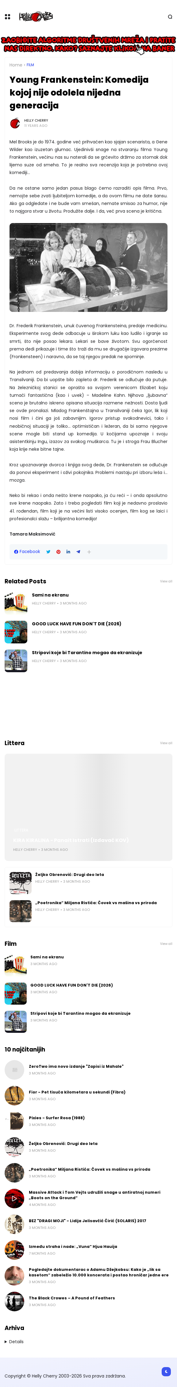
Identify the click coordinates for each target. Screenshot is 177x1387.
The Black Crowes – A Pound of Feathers (72, 1298)
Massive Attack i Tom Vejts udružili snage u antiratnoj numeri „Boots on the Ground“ (94, 1195)
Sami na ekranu (50, 595)
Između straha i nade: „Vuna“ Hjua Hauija (73, 1246)
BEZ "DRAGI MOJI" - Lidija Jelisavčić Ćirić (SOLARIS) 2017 (87, 1220)
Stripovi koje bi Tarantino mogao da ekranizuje (87, 653)
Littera (21, 830)
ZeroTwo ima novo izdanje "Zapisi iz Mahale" (76, 1066)
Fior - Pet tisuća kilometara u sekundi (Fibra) (77, 1092)
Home (16, 65)
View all (166, 581)
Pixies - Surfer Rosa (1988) (57, 1117)
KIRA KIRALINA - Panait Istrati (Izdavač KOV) (71, 840)
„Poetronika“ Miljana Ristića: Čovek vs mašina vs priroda (96, 902)
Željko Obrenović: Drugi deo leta (69, 874)
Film (30, 65)
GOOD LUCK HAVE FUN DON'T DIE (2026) (76, 624)
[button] (89, 552)
